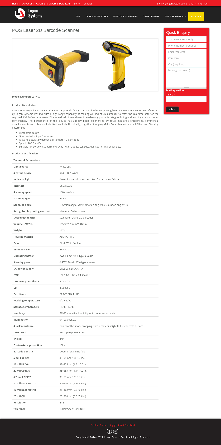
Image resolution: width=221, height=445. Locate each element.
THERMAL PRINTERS (97, 16)
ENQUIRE (196, 16)
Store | (78, 3)
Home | (16, 3)
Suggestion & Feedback (122, 425)
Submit (172, 109)
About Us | (28, 3)
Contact (88, 3)
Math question (176, 90)
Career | (40, 3)
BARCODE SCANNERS (125, 16)
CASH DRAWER (151, 16)
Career (104, 425)
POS (78, 16)
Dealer (95, 425)
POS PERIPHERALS (175, 16)
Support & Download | (59, 3)
